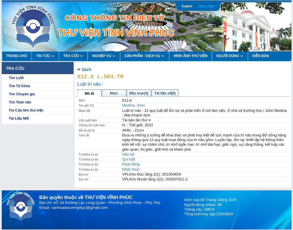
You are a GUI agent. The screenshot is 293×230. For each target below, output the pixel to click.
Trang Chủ (16, 56)
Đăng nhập (206, 6)
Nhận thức (131, 169)
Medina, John (133, 105)
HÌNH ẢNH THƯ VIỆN (191, 56)
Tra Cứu (73, 56)
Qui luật (128, 159)
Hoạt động (131, 164)
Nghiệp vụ (103, 56)
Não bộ (128, 154)
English (187, 6)
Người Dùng (229, 56)
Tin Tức (45, 56)
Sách (86, 69)
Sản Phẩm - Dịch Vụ (145, 56)
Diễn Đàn (260, 56)
